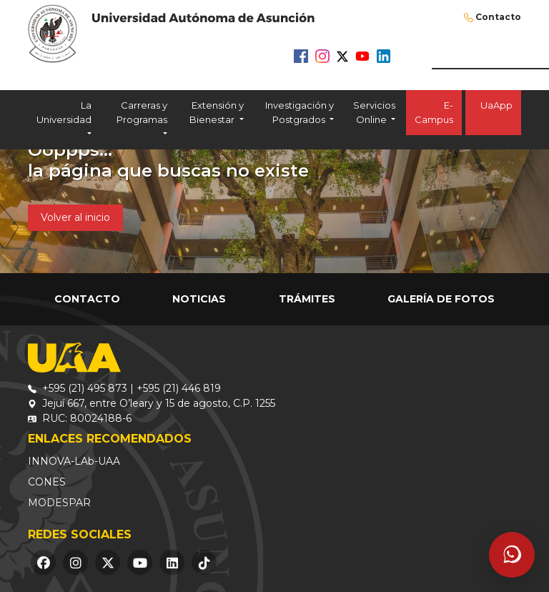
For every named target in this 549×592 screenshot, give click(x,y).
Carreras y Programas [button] (142, 112)
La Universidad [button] (64, 112)
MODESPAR (59, 502)
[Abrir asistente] (512, 555)
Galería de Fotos (441, 298)
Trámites (307, 298)
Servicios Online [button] (374, 112)
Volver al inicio (75, 217)
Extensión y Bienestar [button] (216, 112)
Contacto (498, 16)
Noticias (199, 298)
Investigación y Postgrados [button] (299, 112)
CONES (47, 481)
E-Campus (434, 112)
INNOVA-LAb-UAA (74, 461)
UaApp (493, 112)
